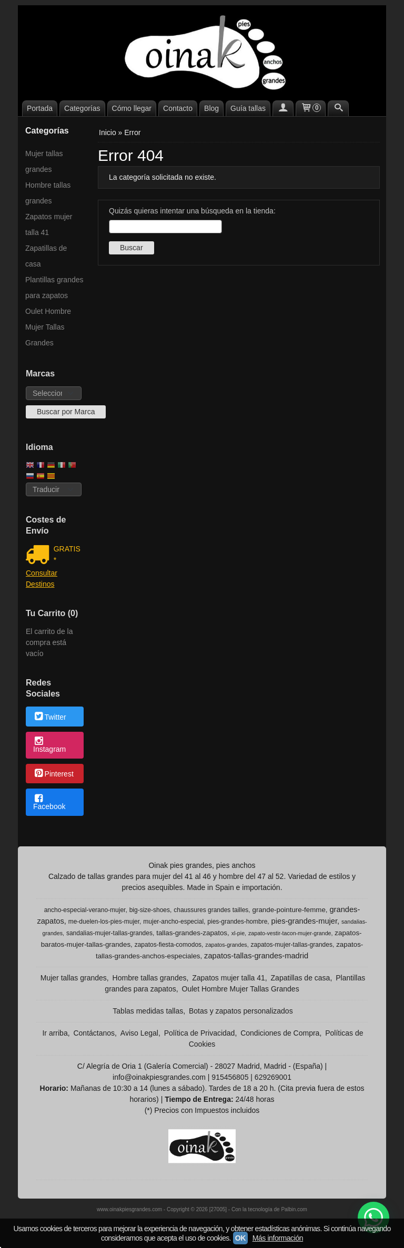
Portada (40, 108)
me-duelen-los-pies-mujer (103, 921)
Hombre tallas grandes (47, 193)
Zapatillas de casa (46, 256)
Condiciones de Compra (279, 1033)
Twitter (49, 717)
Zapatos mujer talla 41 (48, 224)
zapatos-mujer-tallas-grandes (291, 944)
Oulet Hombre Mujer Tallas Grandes (48, 327)
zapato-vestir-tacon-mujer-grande (289, 933)
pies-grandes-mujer (304, 921)
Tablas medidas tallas (148, 1011)
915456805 (229, 1077)
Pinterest (53, 774)
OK (240, 1238)
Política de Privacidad (199, 1033)
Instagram (49, 745)
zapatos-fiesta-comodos (168, 944)
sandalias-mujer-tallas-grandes (109, 933)
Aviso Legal (139, 1033)
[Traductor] (54, 489)
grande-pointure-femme (289, 910)
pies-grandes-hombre (237, 921)
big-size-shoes (149, 910)
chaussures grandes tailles (211, 910)
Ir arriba (54, 1033)
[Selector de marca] (54, 393)
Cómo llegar (132, 108)
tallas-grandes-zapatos (191, 933)
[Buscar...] (338, 108)
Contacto (178, 108)
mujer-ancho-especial (173, 921)
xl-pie (238, 933)
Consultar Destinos (41, 578)
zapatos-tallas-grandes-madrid (256, 956)
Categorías (82, 108)
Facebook (49, 803)
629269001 (273, 1077)
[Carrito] (311, 108)
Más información (277, 1238)
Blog (211, 108)
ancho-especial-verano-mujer (85, 910)
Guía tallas (248, 108)
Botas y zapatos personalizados (241, 1011)
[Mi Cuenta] (283, 108)
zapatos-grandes (226, 945)
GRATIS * (67, 554)
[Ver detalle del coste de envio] (40, 556)
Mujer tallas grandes (44, 161)
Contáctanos (94, 1033)
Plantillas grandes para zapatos (54, 287)
